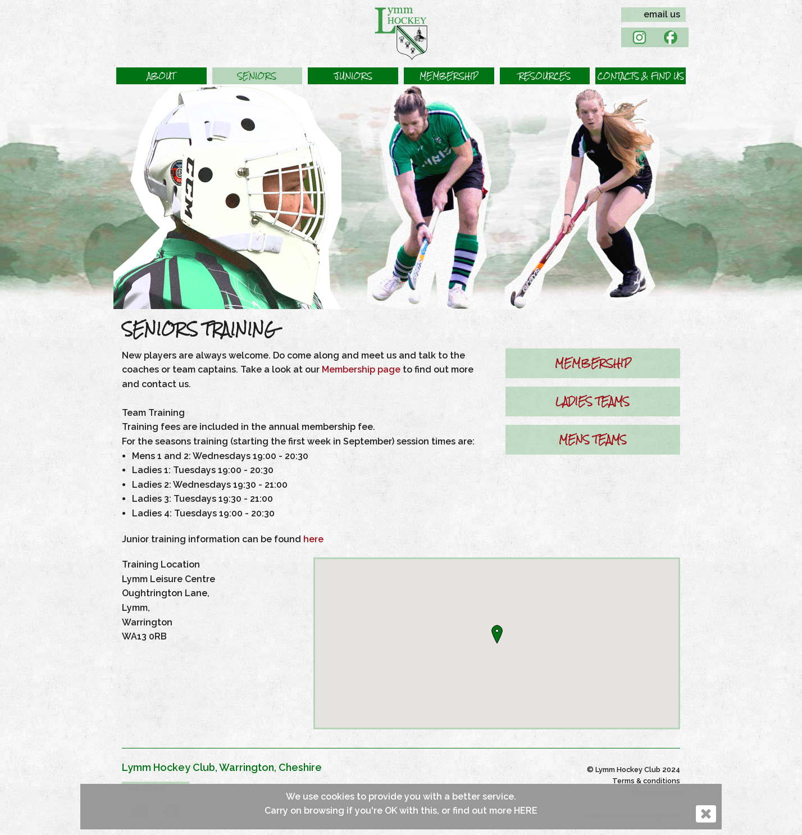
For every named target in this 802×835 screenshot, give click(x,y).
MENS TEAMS (593, 439)
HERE (525, 810)
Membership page (361, 369)
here (313, 539)
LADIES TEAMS (592, 401)
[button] (161, 75)
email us (662, 14)
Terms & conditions (646, 781)
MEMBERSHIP (593, 363)
